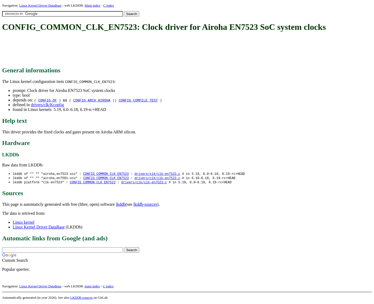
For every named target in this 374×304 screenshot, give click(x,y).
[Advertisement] (98, 50)
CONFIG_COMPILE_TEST (138, 100)
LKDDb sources (81, 298)
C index (108, 5)
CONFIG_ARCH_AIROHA (91, 100)
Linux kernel (23, 223)
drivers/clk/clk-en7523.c (157, 174)
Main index (92, 5)
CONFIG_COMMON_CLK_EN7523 (106, 174)
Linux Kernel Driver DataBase (40, 5)
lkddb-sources (145, 205)
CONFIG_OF (47, 100)
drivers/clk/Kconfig (47, 104)
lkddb (121, 205)
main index (92, 287)
